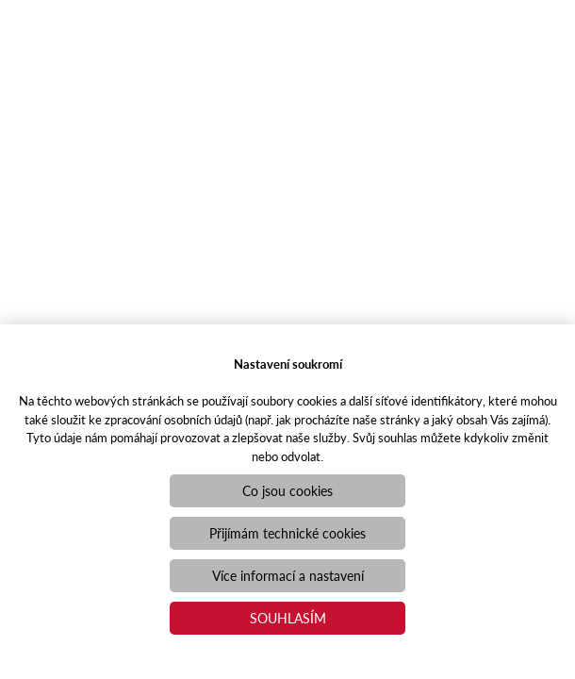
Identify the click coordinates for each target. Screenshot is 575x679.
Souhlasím (288, 617)
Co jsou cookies (287, 490)
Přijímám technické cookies (287, 532)
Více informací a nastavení (288, 575)
